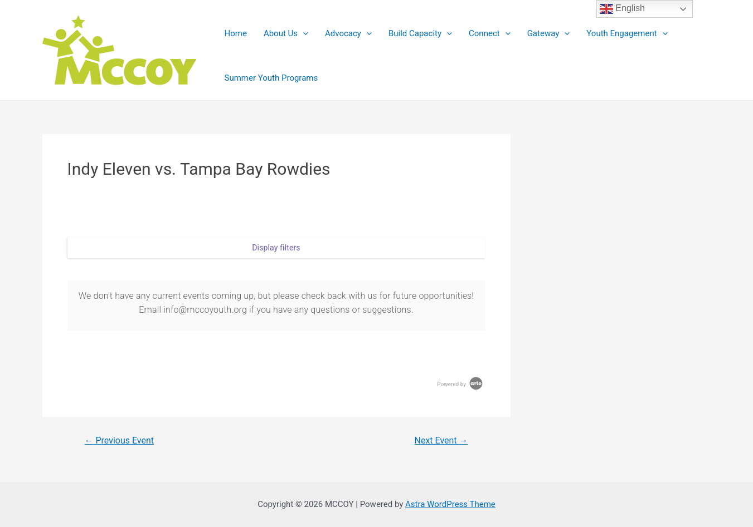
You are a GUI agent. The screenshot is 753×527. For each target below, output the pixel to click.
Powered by (460, 384)
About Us (286, 33)
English (622, 9)
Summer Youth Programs (271, 78)
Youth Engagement (626, 33)
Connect (490, 33)
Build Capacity (420, 33)
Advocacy (348, 33)
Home (236, 33)
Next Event (441, 440)
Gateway (548, 33)
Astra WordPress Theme (450, 504)
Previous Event (119, 440)
